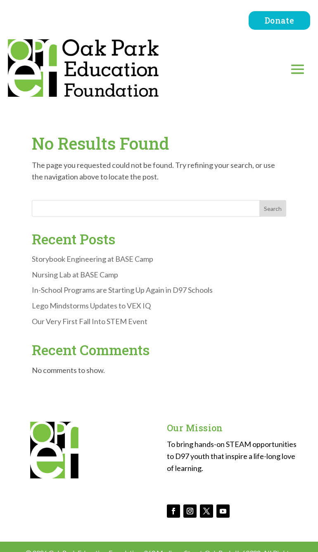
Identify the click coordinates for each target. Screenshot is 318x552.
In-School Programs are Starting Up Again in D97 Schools (122, 289)
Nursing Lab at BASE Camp (75, 274)
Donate (279, 20)
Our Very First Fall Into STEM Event (89, 321)
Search (273, 208)
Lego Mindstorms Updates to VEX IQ (91, 305)
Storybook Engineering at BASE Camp (92, 258)
